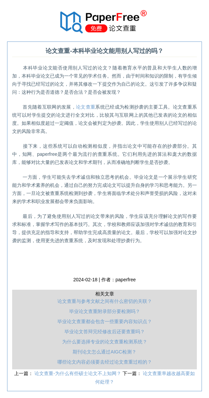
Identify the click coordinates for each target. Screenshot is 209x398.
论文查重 (85, 107)
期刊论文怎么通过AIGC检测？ (104, 351)
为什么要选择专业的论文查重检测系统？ (104, 341)
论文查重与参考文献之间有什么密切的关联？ (104, 301)
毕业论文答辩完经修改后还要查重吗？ (104, 331)
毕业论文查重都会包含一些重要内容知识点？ (104, 321)
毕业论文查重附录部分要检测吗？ (104, 311)
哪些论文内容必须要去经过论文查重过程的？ (104, 362)
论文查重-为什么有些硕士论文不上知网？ (78, 373)
